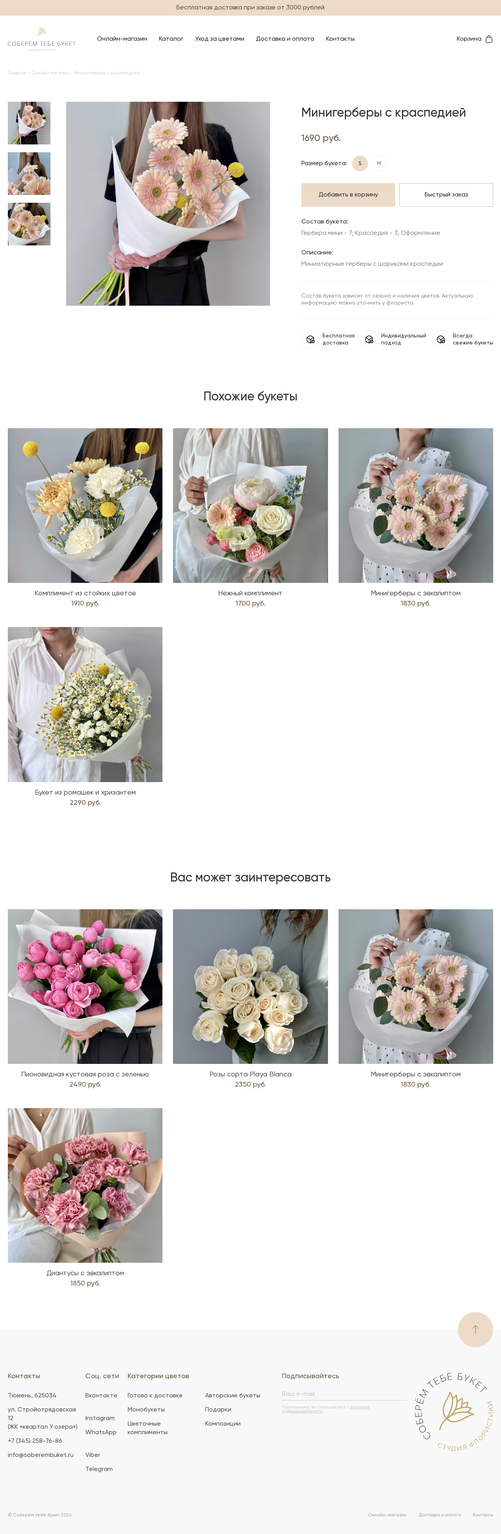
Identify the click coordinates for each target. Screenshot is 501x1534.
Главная (17, 73)
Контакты (340, 39)
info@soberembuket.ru (41, 1455)
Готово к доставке (155, 1396)
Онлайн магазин (50, 73)
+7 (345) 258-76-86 (35, 1441)
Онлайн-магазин (122, 39)
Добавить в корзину (348, 195)
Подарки (218, 1410)
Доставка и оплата (285, 39)
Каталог (171, 39)
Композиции (223, 1424)
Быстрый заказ (446, 195)
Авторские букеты (232, 1396)
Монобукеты (146, 1410)
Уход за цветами (219, 39)
